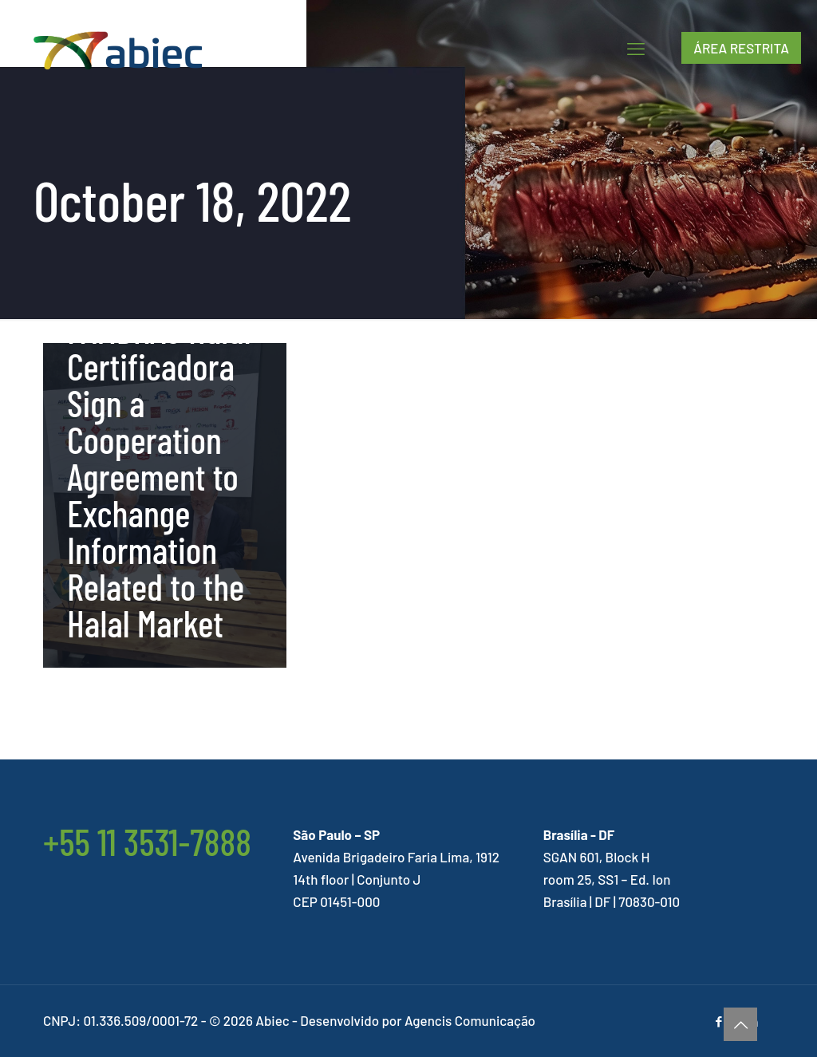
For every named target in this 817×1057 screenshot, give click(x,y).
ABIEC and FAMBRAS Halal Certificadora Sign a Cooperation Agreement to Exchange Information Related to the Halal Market (159, 457)
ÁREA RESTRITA (741, 48)
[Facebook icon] (718, 1021)
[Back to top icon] (740, 1024)
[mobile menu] (635, 47)
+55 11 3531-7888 (147, 841)
